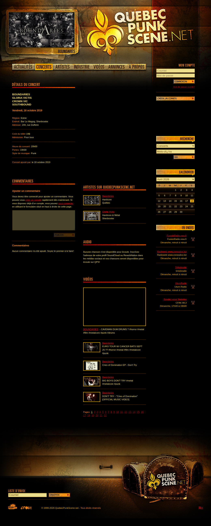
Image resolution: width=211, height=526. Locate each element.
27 (164, 212)
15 (138, 412)
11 (121, 412)
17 (84, 415)
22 (105, 415)
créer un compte (33, 200)
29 (175, 212)
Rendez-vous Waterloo (175, 299)
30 (181, 212)
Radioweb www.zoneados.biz (172, 251)
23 (181, 206)
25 (192, 206)
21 (101, 415)
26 (159, 212)
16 (142, 412)
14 (134, 412)
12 (125, 412)
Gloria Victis (108, 211)
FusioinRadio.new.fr (177, 235)
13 (130, 412)
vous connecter (65, 203)
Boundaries (108, 196)
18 (88, 415)
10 (117, 412)
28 (170, 212)
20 (97, 415)
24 (186, 206)
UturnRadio (181, 283)
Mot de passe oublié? (184, 87)
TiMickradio (181, 267)
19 (93, 415)
